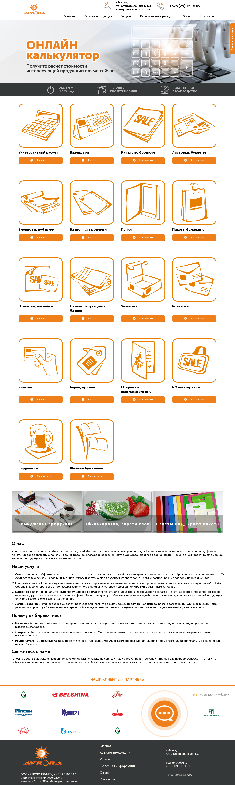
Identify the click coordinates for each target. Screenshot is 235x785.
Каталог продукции (98, 16)
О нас (186, 16)
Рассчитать (40, 160)
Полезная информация (156, 16)
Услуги (126, 16)
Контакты (207, 16)
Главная (69, 16)
